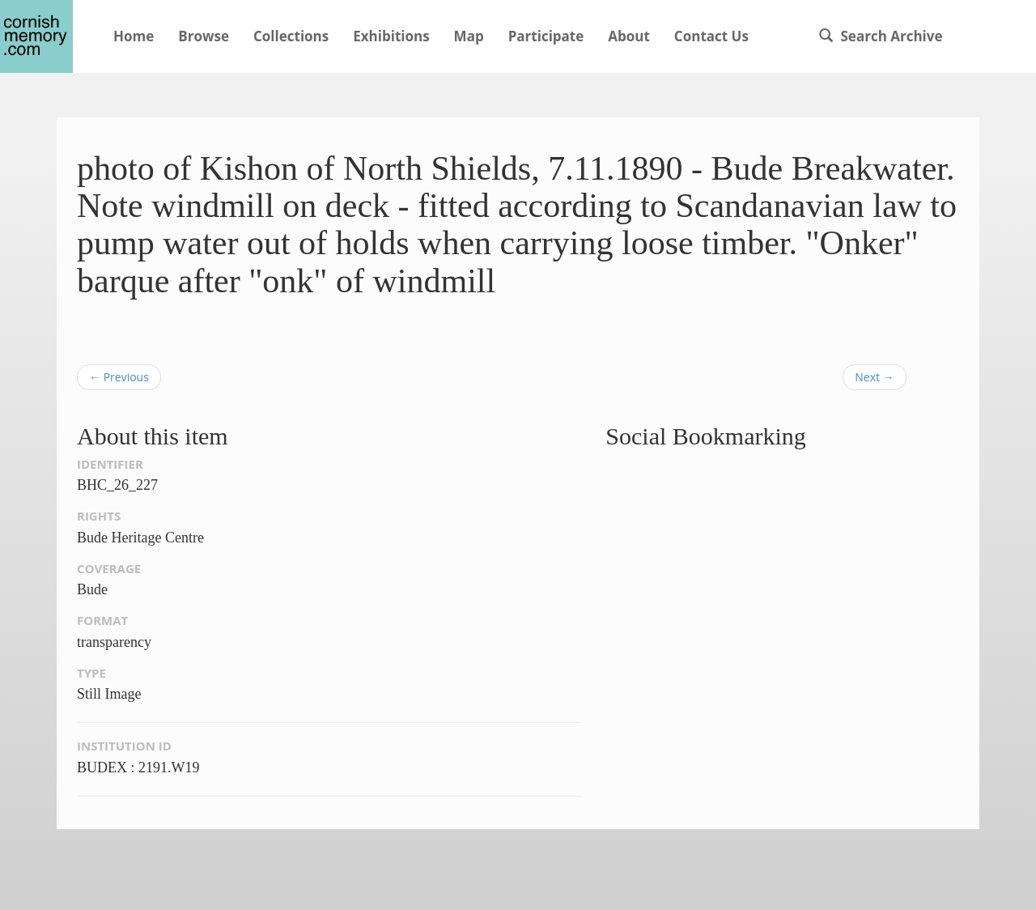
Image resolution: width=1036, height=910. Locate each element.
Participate (546, 36)
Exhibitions (391, 36)
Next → (874, 377)
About (629, 36)
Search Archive (880, 36)
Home (133, 36)
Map (469, 36)
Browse (203, 36)
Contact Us (711, 36)
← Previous (119, 377)
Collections (291, 36)
